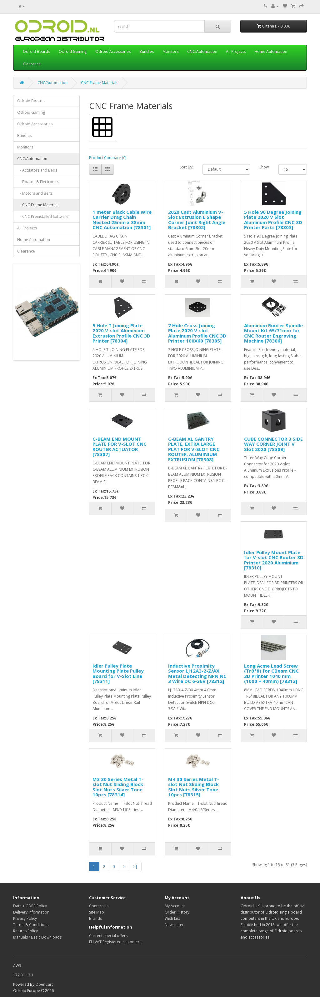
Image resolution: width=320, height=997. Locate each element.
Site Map (96, 912)
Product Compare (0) (107, 157)
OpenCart (44, 984)
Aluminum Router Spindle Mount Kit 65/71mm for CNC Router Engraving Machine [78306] (273, 333)
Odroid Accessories (113, 51)
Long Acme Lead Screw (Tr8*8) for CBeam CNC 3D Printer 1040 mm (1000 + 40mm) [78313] (271, 673)
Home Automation (270, 51)
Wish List (172, 918)
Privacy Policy (25, 918)
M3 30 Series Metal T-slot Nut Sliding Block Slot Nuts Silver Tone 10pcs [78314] (117, 787)
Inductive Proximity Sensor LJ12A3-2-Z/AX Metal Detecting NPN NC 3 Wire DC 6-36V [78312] (197, 673)
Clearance (32, 64)
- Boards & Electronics (38, 181)
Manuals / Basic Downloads (37, 937)
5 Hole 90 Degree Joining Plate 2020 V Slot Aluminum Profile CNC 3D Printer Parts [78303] (273, 220)
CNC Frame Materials (99, 82)
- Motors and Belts (34, 193)
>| (135, 866)
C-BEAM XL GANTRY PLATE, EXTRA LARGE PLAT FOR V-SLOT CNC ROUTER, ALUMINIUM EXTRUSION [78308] (194, 449)
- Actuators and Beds (37, 170)
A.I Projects (236, 51)
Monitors (170, 51)
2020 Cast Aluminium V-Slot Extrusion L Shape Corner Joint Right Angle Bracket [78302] (196, 220)
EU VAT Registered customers (115, 941)
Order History (177, 912)
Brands (95, 918)
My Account (175, 906)
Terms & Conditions (30, 924)
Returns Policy (25, 931)
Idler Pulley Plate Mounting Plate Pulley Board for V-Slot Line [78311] (118, 673)
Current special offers (108, 935)
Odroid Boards (36, 51)
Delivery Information (31, 912)
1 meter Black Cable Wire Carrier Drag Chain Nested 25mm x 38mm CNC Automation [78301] (122, 220)
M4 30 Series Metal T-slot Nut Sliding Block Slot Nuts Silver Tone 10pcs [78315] (193, 787)
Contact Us (98, 906)
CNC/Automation (202, 51)
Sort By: (186, 167)
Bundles (146, 51)
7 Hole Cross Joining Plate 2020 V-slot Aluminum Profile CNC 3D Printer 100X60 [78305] (197, 333)
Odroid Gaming (73, 51)
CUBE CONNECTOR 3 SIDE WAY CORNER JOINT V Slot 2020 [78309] (273, 444)
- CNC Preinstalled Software (42, 216)
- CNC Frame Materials (38, 205)
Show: (264, 167)
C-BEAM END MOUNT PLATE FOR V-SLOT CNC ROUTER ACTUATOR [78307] (119, 447)
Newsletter (174, 924)
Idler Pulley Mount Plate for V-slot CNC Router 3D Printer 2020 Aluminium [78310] (273, 560)
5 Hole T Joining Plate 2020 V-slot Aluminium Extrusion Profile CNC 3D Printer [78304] (121, 333)
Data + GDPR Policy (30, 906)
